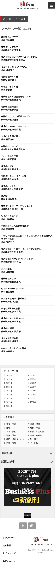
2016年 (33, 391)
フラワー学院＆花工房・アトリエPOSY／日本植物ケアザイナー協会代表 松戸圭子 (26, 238)
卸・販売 (34, 439)
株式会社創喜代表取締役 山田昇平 (11, 330)
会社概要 (7, 545)
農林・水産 (35, 428)
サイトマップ (9, 553)
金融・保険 (35, 424)
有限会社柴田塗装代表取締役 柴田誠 (10, 108)
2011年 (9, 402)
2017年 (9, 391)
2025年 (9, 375)
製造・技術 (11, 431)
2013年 (9, 398)
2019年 (9, 387)
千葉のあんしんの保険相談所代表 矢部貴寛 (15, 227)
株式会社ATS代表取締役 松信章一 (11, 168)
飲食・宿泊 (11, 424)
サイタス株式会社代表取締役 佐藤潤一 (11, 340)
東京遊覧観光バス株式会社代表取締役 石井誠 (13, 300)
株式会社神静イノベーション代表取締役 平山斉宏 (15, 128)
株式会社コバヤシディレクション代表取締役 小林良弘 (17, 260)
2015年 (9, 394)
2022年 (33, 379)
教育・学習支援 (37, 431)
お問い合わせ (9, 561)
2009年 (9, 406)
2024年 (33, 375)
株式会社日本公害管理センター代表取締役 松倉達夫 (16, 98)
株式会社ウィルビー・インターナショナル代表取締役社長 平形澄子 (21, 250)
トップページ (9, 537)
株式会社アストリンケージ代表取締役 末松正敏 (13, 320)
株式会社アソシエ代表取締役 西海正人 (11, 280)
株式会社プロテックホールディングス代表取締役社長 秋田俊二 (19, 58)
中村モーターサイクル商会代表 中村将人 (13, 350)
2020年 (33, 383)
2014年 (33, 394)
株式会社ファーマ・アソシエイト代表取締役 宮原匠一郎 (17, 207)
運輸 (8, 428)
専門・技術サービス (15, 439)
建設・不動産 (36, 435)
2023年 (9, 379)
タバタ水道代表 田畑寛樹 (7, 270)
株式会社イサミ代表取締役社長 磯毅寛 (12, 188)
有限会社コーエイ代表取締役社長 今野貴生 (13, 148)
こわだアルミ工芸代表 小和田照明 (9, 158)
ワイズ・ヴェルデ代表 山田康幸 (9, 217)
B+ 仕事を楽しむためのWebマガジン (27, 5)
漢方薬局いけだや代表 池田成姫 (9, 38)
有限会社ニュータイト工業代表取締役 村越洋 (13, 178)
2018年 (33, 387)
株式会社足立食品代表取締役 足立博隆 (11, 48)
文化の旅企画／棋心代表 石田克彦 (10, 138)
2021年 (9, 383)
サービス (34, 443)
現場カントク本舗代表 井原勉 (9, 88)
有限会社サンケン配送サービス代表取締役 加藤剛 (16, 118)
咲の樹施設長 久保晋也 (9, 197)
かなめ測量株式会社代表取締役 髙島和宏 (11, 310)
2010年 (33, 402)
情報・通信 (11, 435)
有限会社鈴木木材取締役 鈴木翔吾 (9, 78)
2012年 (33, 398)
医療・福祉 (11, 443)
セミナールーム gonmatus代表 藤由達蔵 (13, 290)
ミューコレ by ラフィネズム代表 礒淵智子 (14, 68)
